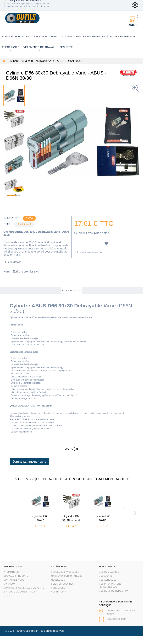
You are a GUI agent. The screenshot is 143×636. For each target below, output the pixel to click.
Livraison (9, 584)
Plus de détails (12, 262)
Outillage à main (45, 36)
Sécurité (66, 47)
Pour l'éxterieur (122, 36)
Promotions (11, 572)
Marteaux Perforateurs (66, 576)
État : (7, 224)
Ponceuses (58, 588)
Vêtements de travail (39, 47)
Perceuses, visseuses (65, 572)
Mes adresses (108, 580)
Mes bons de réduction (114, 591)
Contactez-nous (13, 580)
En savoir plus (71, 291)
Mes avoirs (106, 576)
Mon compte (107, 566)
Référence (11, 218)
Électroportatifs (15, 36)
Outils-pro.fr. (30, 630)
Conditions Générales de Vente (23, 588)
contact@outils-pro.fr (116, 619)
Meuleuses (58, 580)
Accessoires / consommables (84, 36)
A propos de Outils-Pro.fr (20, 592)
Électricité (10, 47)
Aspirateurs (59, 592)
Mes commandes (109, 572)
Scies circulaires (62, 584)
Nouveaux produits (15, 576)
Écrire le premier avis (26, 271)
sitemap (8, 596)
